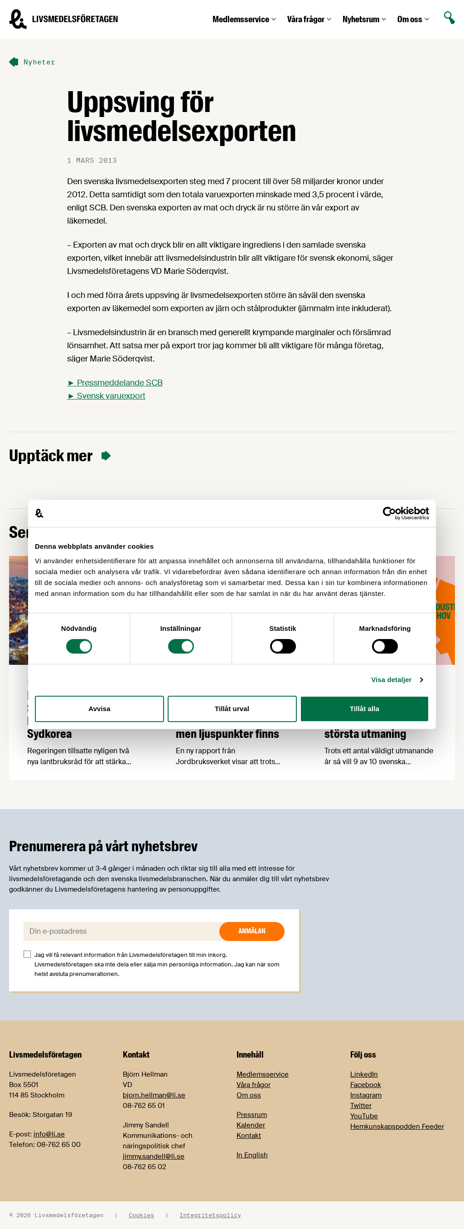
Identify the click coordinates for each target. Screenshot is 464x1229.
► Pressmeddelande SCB (115, 382)
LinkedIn (364, 1074)
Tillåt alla (364, 708)
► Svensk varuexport (106, 395)
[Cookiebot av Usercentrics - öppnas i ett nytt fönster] (389, 513)
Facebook (365, 1084)
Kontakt (249, 1135)
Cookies (141, 1215)
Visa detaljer (391, 679)
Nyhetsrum (365, 19)
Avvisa (99, 708)
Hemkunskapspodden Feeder (397, 1126)
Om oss (414, 19)
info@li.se (49, 1134)
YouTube (364, 1116)
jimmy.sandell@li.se (153, 1156)
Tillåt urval (232, 708)
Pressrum (252, 1114)
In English (252, 1155)
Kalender (251, 1125)
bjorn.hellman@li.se (154, 1095)
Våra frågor (310, 19)
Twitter (361, 1105)
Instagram (366, 1095)
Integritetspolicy (210, 1215)
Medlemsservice (245, 19)
